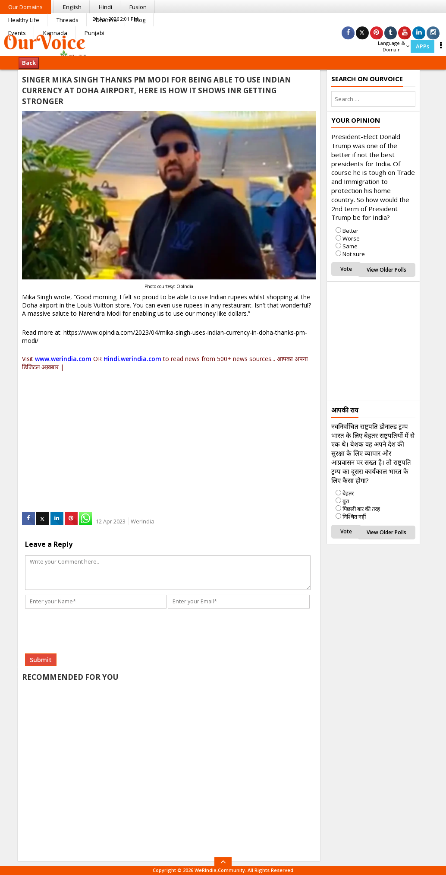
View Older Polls (386, 269)
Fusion (138, 7)
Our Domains (25, 7)
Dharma (106, 20)
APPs (422, 46)
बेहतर (348, 493)
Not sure (353, 254)
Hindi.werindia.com (132, 359)
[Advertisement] (169, 432)
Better (350, 231)
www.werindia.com (63, 359)
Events (17, 33)
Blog (139, 20)
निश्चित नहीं (354, 516)
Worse (351, 238)
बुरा (345, 501)
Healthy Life (23, 20)
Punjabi (94, 33)
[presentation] (91, 619)
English (72, 7)
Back (29, 63)
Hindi (105, 7)
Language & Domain (393, 46)
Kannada (55, 33)
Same (350, 246)
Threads (68, 20)
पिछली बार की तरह (361, 509)
